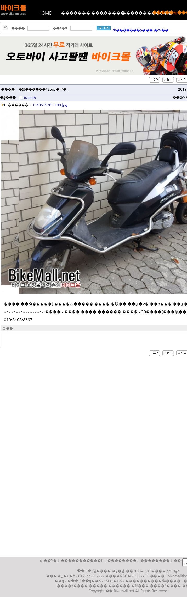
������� (75, 12)
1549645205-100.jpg (49, 105)
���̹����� (106, 12)
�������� (122, 560)
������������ (137, 12)
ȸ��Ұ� (48, 560)
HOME (45, 12)
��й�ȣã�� (157, 30)
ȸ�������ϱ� (129, 30)
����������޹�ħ (82, 560)
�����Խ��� (167, 12)
